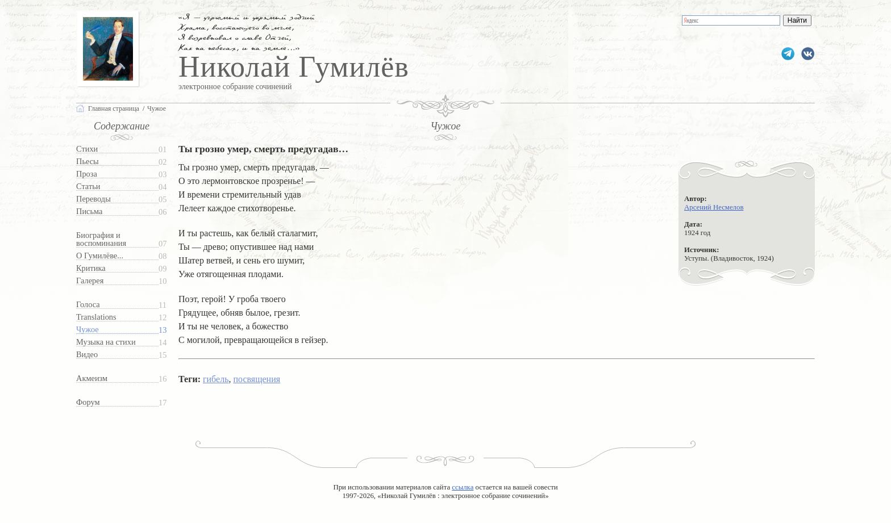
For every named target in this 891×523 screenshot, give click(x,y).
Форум (88, 402)
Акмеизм (91, 378)
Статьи (88, 186)
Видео (87, 354)
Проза (86, 174)
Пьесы (87, 161)
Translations (96, 317)
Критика (91, 268)
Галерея (89, 281)
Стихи (87, 149)
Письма (89, 211)
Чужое (87, 329)
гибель (215, 379)
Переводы (93, 199)
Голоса (88, 304)
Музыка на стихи (106, 342)
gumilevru (808, 54)
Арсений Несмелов (713, 207)
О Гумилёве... (99, 256)
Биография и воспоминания (101, 239)
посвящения (256, 379)
